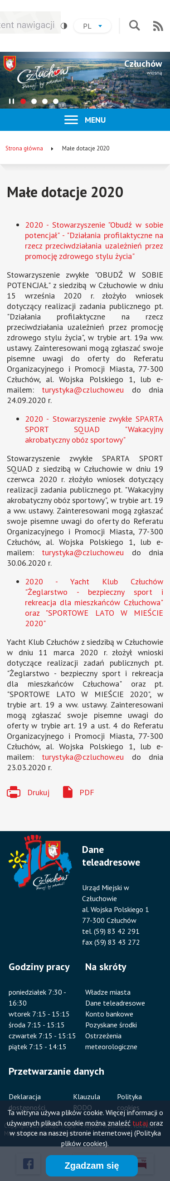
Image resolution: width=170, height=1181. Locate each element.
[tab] (23, 101)
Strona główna (24, 148)
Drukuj (38, 792)
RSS (158, 26)
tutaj (140, 1122)
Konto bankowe (109, 1013)
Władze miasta (108, 992)
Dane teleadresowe (115, 1002)
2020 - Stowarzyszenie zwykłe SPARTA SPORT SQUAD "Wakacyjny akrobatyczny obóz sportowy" (94, 429)
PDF (86, 792)
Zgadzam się (91, 1166)
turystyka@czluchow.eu (83, 389)
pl (97, 27)
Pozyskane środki (111, 1024)
